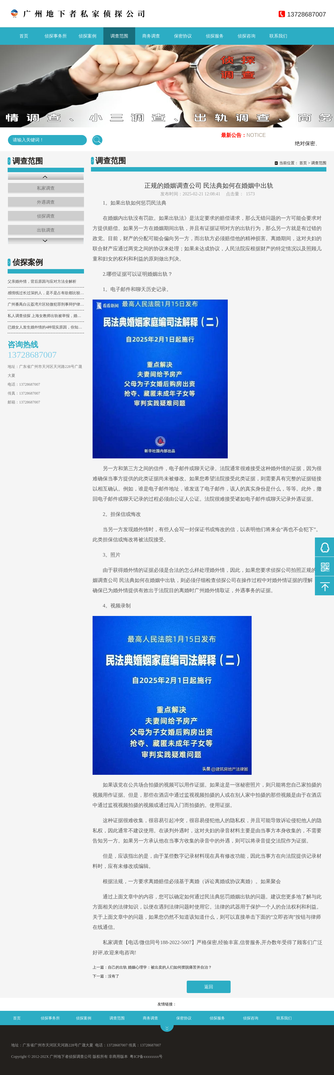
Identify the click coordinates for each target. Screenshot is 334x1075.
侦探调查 (46, 216)
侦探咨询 (246, 36)
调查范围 (119, 36)
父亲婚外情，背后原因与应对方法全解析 (42, 281)
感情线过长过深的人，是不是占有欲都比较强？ (46, 293)
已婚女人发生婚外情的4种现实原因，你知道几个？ (46, 327)
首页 (23, 36)
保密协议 (183, 36)
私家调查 (46, 188)
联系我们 (278, 36)
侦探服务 (215, 36)
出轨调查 (46, 230)
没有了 (113, 976)
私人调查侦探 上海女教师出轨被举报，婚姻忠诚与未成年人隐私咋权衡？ (46, 316)
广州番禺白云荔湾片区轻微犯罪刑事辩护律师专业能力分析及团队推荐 (46, 304)
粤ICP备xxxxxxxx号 (146, 1056)
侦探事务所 (56, 36)
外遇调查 (46, 202)
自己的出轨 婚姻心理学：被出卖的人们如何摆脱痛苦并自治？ (160, 967)
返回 (208, 986)
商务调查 (151, 36)
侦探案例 (87, 36)
